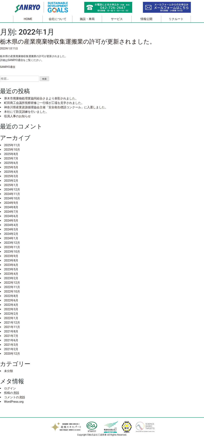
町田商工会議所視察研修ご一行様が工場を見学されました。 (44, 103)
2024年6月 (11, 216)
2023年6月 (11, 265)
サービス (117, 19)
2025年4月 (11, 172)
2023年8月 (11, 260)
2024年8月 (11, 207)
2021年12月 (12, 322)
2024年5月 (11, 220)
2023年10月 (12, 251)
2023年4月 (11, 274)
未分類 (8, 371)
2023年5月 (11, 269)
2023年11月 (12, 247)
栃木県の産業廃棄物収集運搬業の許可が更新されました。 (77, 41)
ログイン (10, 388)
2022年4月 (11, 305)
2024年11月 (12, 194)
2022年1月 (11, 318)
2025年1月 (11, 185)
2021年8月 (11, 331)
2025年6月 (11, 163)
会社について (57, 19)
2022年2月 (11, 313)
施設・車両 (87, 19)
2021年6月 (11, 340)
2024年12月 (12, 189)
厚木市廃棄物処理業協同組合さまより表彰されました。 (41, 98)
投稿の (11, 393)
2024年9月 (11, 203)
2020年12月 (12, 353)
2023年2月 (11, 278)
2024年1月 (11, 238)
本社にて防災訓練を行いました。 (26, 111)
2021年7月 (11, 336)
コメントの (14, 397)
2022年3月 (11, 309)
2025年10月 (12, 149)
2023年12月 (12, 242)
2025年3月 (11, 176)
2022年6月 (11, 300)
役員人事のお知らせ (17, 116)
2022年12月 (12, 282)
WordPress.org (14, 401)
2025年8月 (11, 154)
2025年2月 (11, 180)
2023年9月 (11, 256)
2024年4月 (11, 225)
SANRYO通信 (7, 66)
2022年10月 (12, 291)
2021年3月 (11, 345)
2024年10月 (12, 198)
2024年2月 (11, 234)
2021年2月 (11, 349)
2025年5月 (11, 167)
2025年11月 (12, 145)
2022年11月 (12, 287)
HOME (28, 19)
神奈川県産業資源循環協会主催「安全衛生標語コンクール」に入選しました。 (56, 107)
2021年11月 (12, 327)
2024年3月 (11, 229)
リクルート (176, 19)
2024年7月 (11, 211)
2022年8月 (11, 296)
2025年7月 (11, 158)
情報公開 (146, 19)
